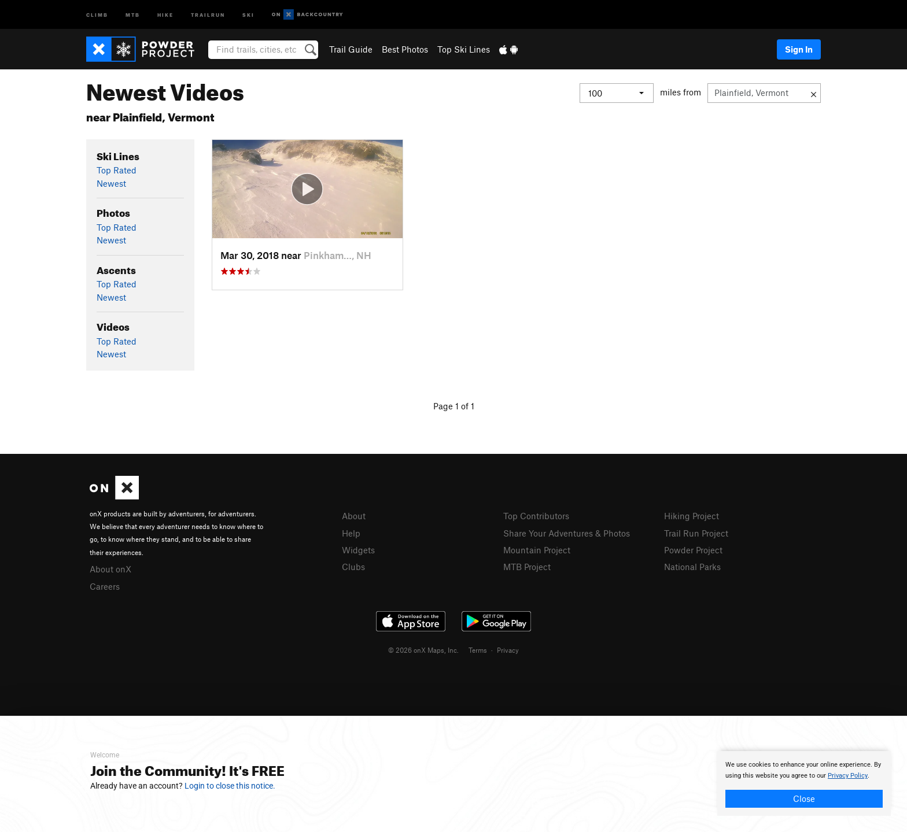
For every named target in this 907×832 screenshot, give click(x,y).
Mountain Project (536, 550)
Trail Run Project (696, 533)
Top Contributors (536, 516)
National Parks (692, 566)
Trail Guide (351, 49)
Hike (165, 14)
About (354, 516)
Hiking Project (691, 516)
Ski (248, 14)
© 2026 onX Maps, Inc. (423, 650)
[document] (804, 783)
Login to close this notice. (230, 785)
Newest (111, 183)
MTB (133, 14)
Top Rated (117, 170)
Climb (97, 14)
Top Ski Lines (463, 49)
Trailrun (208, 14)
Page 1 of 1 (453, 406)
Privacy (508, 650)
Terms (478, 650)
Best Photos (405, 49)
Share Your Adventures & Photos (566, 533)
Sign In (799, 49)
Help (351, 533)
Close (804, 798)
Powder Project (693, 550)
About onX (110, 569)
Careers (105, 586)
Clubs (353, 566)
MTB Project (527, 566)
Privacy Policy (848, 775)
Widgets (358, 550)
